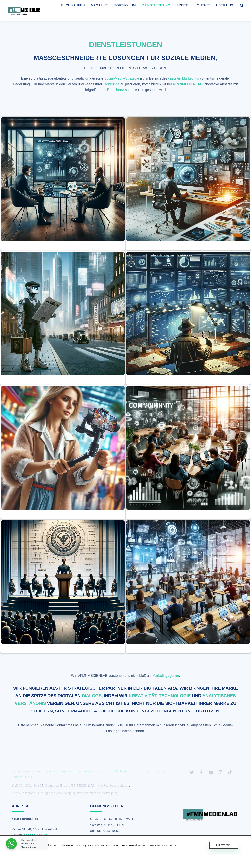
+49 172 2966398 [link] (36, 835)
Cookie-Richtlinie (117, 771)
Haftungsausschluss (90, 771)
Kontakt (17, 777)
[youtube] (211, 771)
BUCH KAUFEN (73, 5)
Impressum (162, 771)
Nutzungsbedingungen (59, 771)
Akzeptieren (224, 845)
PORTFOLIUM (125, 5)
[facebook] (201, 771)
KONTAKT (202, 5)
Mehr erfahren (170, 845)
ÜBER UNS (224, 5)
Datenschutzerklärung (26, 771)
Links (28, 777)
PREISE (182, 5)
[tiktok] (230, 771)
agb (149, 771)
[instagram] (220, 771)
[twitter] (192, 771)
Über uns (137, 771)
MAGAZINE (99, 5)
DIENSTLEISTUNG (156, 5)
